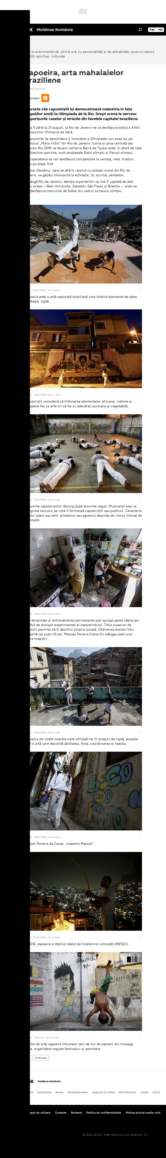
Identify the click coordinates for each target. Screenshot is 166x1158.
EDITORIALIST (127, 1092)
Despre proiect (13, 1112)
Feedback (10, 1118)
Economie (44, 1092)
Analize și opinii (103, 1092)
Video (144, 1092)
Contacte (60, 1112)
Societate (26, 1092)
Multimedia (41, 1057)
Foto (28, 1057)
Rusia (59, 1092)
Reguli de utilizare (39, 1112)
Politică (10, 1092)
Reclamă (76, 1112)
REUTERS (40, 290)
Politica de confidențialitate (103, 1112)
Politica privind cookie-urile (143, 1112)
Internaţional (77, 1092)
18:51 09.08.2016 (34, 89)
